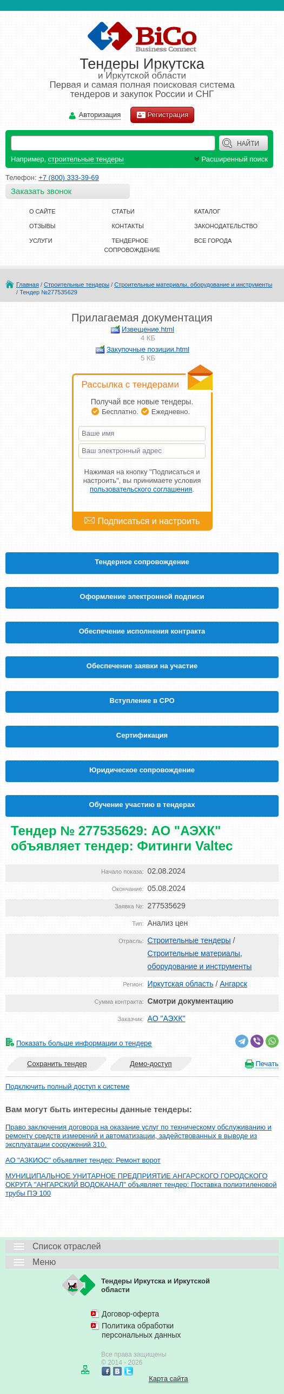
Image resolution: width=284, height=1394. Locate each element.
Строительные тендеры (76, 284)
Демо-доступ (151, 1064)
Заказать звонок (41, 191)
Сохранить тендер (57, 1064)
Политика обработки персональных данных (141, 1330)
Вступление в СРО (142, 700)
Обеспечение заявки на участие (142, 666)
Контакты (128, 226)
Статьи (123, 211)
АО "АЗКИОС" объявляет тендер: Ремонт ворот (83, 1160)
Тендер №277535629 (48, 292)
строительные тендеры (86, 159)
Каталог (207, 211)
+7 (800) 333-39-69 (68, 177)
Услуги (40, 240)
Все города (213, 240)
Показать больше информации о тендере (84, 1043)
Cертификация (142, 735)
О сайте (42, 211)
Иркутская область (181, 983)
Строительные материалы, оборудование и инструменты (193, 284)
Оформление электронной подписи (142, 596)
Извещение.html (148, 329)
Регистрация (162, 115)
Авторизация (100, 115)
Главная (27, 284)
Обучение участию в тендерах (142, 805)
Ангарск (233, 983)
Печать (267, 1064)
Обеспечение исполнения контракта (142, 631)
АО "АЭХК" (167, 1018)
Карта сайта (168, 1378)
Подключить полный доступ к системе (67, 1086)
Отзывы (42, 226)
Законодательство (225, 226)
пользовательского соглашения (141, 489)
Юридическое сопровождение (142, 770)
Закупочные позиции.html (148, 349)
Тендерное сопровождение (142, 562)
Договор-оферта (130, 1313)
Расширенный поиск (230, 159)
